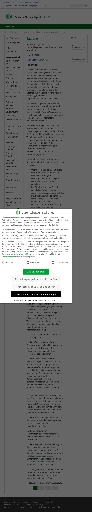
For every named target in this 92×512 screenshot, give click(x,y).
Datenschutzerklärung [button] (37, 298)
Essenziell (7, 260)
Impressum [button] (53, 298)
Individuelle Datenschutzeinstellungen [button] (36, 292)
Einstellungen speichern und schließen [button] (36, 277)
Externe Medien (60, 260)
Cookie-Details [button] (20, 298)
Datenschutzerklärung (23, 252)
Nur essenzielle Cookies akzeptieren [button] (36, 284)
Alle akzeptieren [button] (36, 269)
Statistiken (33, 260)
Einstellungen (7, 254)
